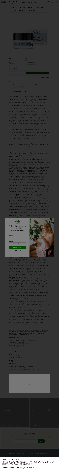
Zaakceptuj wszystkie (28, 467)
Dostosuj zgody (19, 467)
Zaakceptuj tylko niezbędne (8, 467)
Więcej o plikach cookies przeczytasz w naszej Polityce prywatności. (17, 464)
